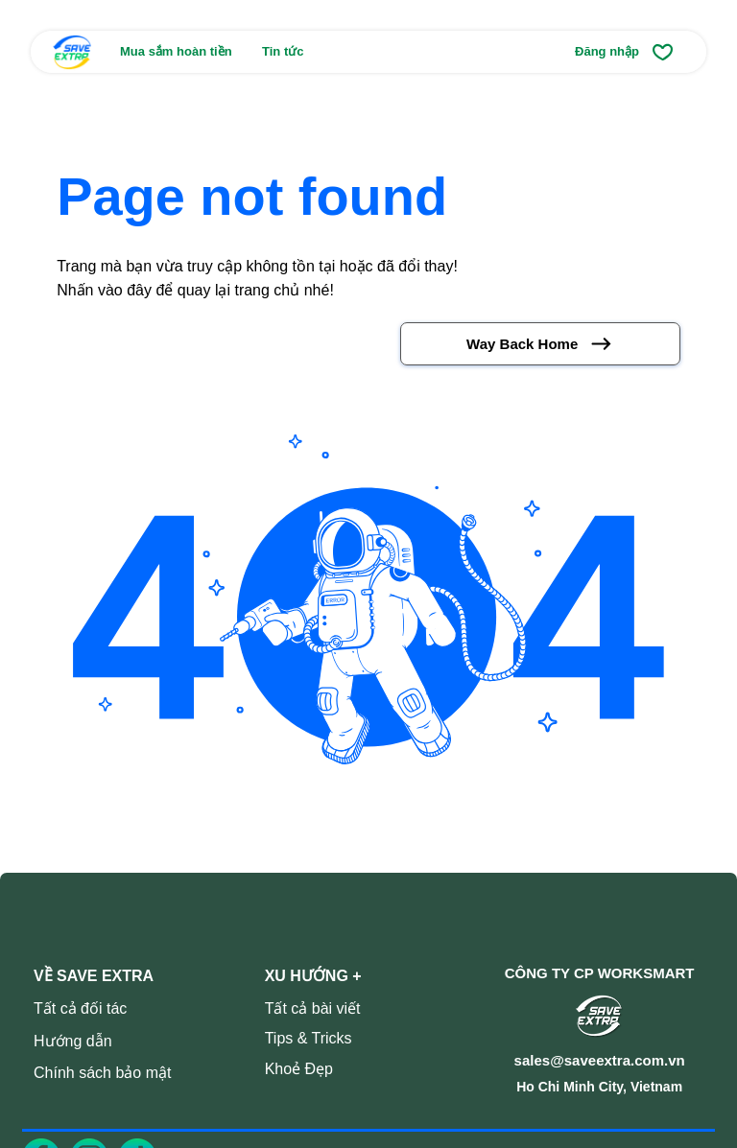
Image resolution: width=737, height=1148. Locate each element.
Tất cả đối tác (80, 1008)
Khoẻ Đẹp (299, 1069)
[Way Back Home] (540, 343)
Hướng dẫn (73, 1041)
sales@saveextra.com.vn (599, 1060)
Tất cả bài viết (313, 1008)
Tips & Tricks (308, 1038)
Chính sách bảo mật (102, 1073)
